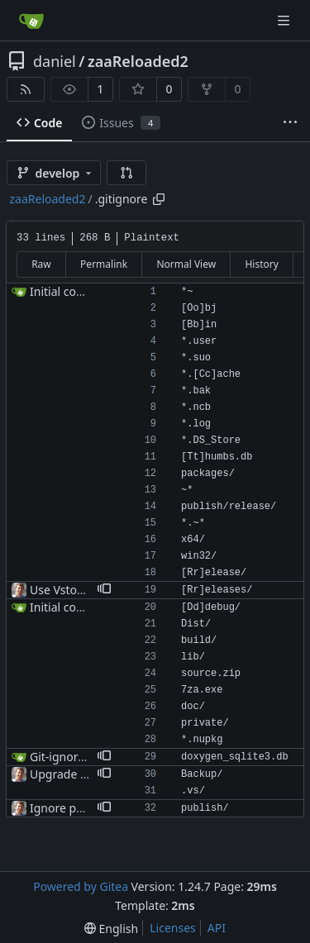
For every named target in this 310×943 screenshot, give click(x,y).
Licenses (173, 928)
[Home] (31, 21)
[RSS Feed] (26, 89)
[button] (126, 172)
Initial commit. (69, 291)
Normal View (186, 264)
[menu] (111, 928)
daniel (54, 61)
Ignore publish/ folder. (90, 808)
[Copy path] (159, 199)
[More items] (290, 123)
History (261, 264)
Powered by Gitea (80, 886)
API (216, 928)
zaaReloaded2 (138, 61)
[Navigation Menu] (285, 20)
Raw (41, 264)
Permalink (103, 264)
